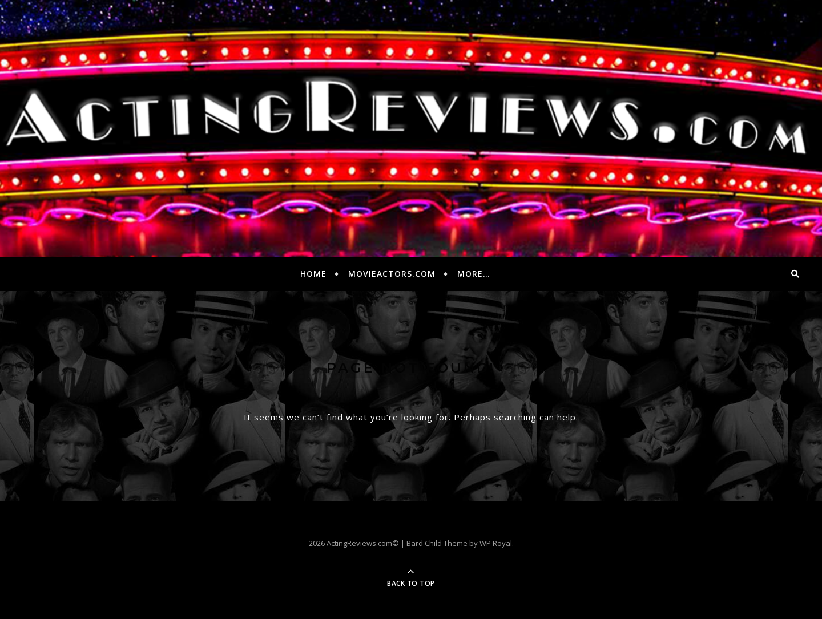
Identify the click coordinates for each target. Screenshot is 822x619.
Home (313, 273)
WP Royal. (497, 543)
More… (473, 273)
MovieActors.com (392, 273)
